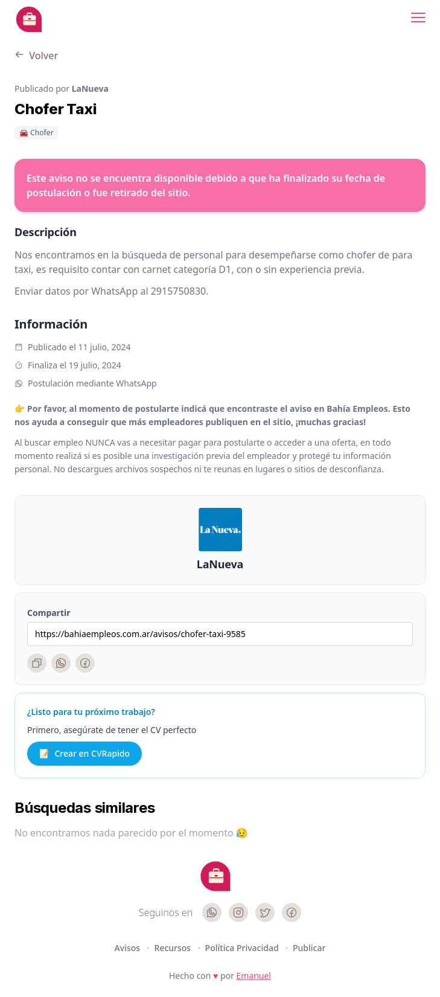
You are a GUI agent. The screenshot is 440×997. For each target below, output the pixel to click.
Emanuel (254, 975)
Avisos (128, 948)
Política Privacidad (243, 948)
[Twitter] (265, 912)
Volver (36, 55)
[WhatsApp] (61, 663)
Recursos (174, 948)
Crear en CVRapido (84, 754)
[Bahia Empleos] (28, 19)
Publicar (309, 948)
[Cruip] (215, 876)
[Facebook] (85, 663)
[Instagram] (238, 912)
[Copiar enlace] (36, 663)
